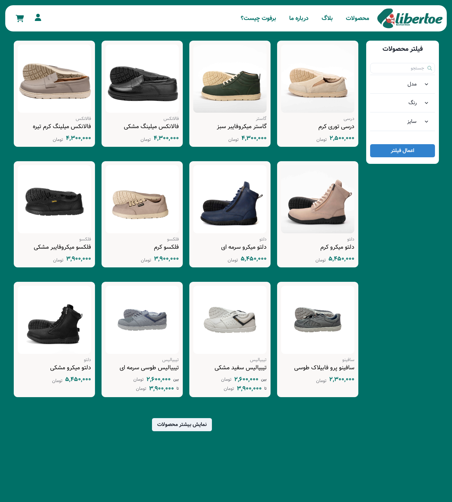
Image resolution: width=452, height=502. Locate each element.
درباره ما (299, 18)
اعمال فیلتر (402, 150)
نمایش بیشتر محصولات (182, 424)
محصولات (357, 18)
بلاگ (327, 18)
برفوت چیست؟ (258, 18)
